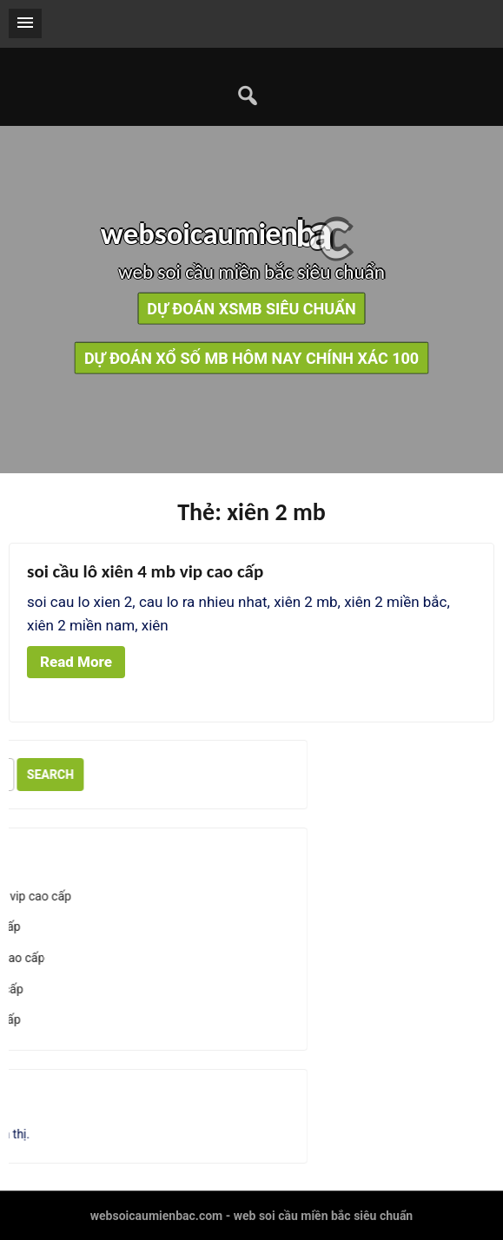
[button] (25, 23)
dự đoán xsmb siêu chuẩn (251, 308)
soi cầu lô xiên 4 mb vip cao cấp (145, 571)
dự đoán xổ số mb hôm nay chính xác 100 (251, 357)
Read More (76, 661)
